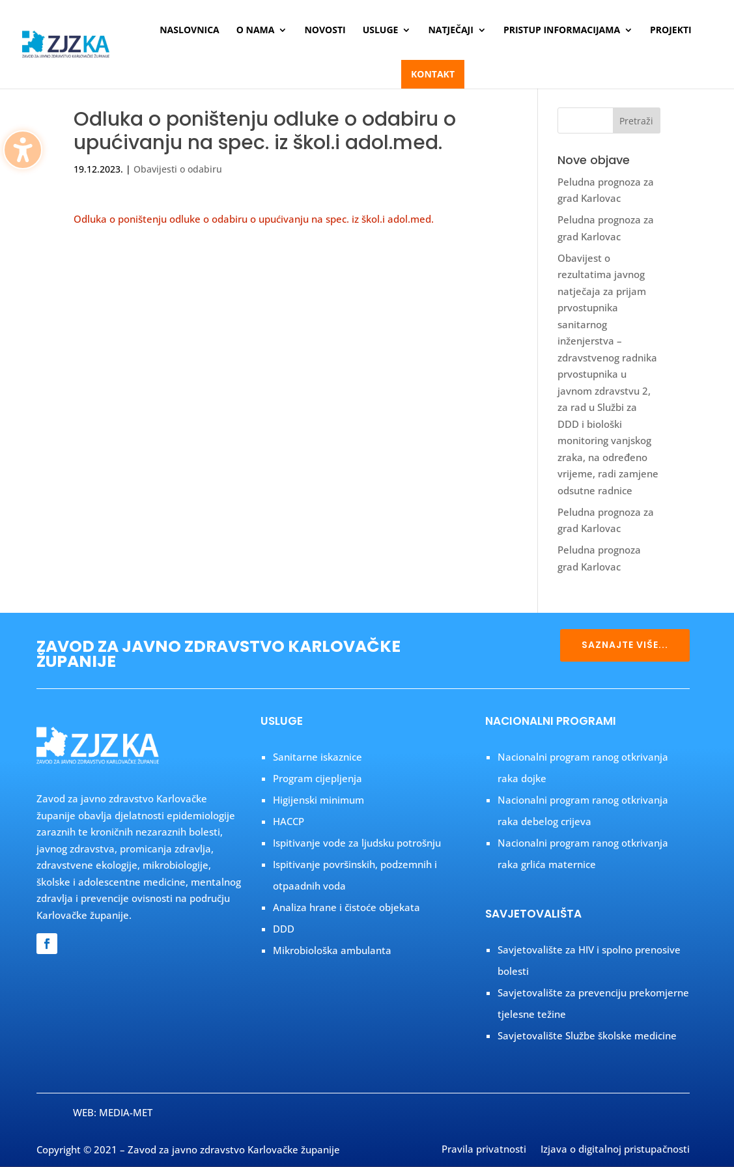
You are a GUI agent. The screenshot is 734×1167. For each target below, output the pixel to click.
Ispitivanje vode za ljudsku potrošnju (357, 842)
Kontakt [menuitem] (433, 74)
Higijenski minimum (318, 799)
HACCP (288, 821)
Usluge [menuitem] (381, 30)
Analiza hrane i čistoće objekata (346, 907)
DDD (283, 928)
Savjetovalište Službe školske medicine (587, 1035)
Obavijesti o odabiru (178, 169)
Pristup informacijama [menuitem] (561, 30)
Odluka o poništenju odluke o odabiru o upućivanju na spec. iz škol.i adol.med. (254, 218)
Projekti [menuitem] (671, 30)
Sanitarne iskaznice (317, 756)
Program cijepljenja (317, 778)
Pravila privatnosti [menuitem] (484, 1150)
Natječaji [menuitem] (450, 30)
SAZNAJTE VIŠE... (625, 644)
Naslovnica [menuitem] (189, 30)
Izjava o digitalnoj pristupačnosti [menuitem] (615, 1150)
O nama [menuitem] (255, 30)
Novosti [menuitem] (324, 30)
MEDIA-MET (125, 1112)
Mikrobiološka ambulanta (332, 950)
